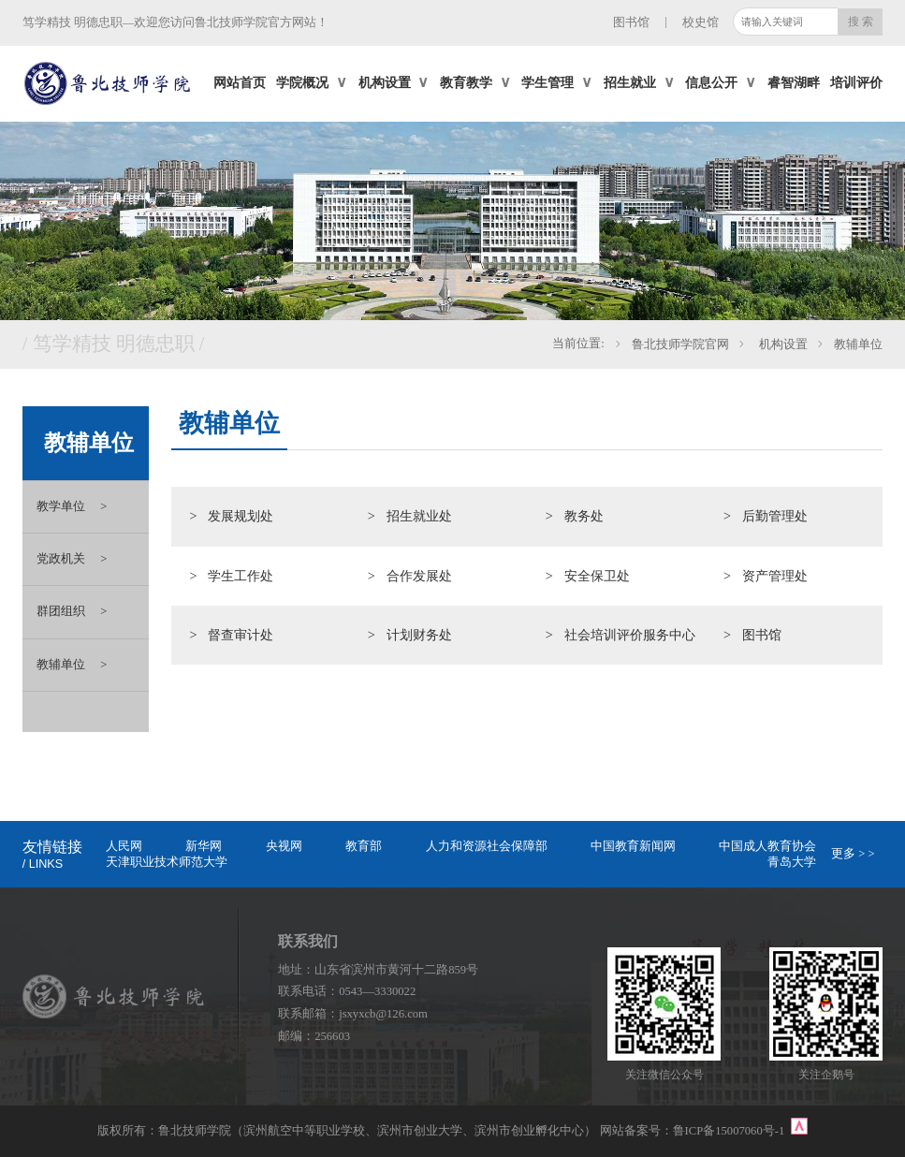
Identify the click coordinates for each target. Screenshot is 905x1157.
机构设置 (781, 344)
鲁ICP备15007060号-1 (730, 1130)
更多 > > (853, 853)
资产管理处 (775, 575)
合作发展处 (419, 575)
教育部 (363, 846)
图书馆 (631, 22)
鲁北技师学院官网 (680, 344)
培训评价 (856, 82)
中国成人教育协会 (767, 846)
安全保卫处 (597, 575)
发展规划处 (240, 515)
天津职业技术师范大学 (166, 862)
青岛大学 (791, 862)
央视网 (284, 846)
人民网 (124, 846)
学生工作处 (240, 575)
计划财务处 (419, 634)
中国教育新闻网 (633, 846)
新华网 (203, 846)
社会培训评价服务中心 (629, 634)
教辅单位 (858, 344)
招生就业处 (419, 515)
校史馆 (700, 22)
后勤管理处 (775, 515)
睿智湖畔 (793, 82)
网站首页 (239, 82)
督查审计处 (240, 634)
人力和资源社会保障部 (486, 846)
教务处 (584, 515)
